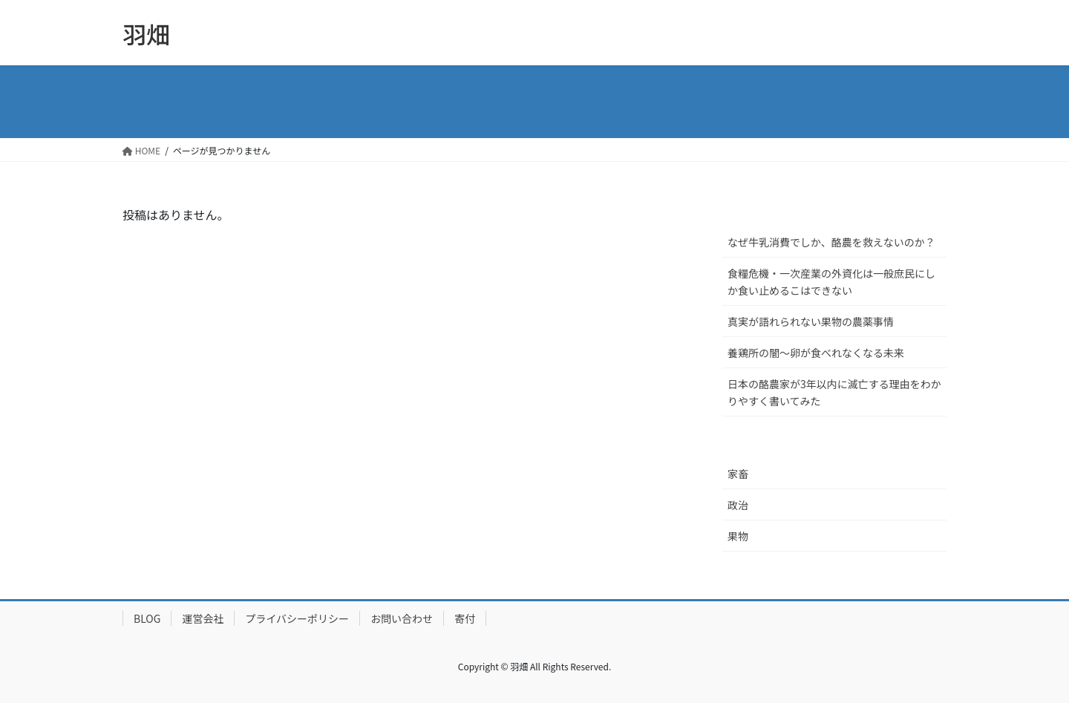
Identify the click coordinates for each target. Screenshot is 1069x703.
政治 (738, 504)
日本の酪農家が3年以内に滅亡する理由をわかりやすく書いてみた (834, 392)
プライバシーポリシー (297, 618)
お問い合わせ (401, 618)
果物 (738, 536)
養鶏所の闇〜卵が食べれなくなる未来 (816, 352)
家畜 (738, 473)
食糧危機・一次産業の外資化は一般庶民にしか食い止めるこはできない (831, 282)
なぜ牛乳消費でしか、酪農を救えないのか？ (831, 242)
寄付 (464, 618)
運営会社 (202, 618)
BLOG (147, 618)
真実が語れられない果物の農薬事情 (811, 321)
